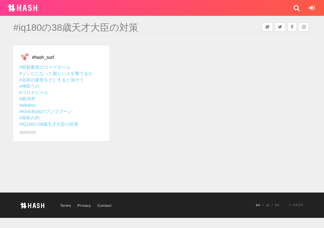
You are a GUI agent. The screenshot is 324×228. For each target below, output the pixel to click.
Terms (65, 205)
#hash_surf (43, 57)
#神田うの (29, 86)
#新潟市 (27, 98)
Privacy (84, 205)
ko (277, 205)
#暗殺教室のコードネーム (45, 67)
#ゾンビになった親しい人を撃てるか (56, 73)
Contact (104, 205)
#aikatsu (27, 105)
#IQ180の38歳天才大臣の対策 (49, 124)
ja (268, 205)
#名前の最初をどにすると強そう (51, 79)
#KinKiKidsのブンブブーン (45, 111)
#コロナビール (33, 92)
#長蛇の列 (29, 117)
